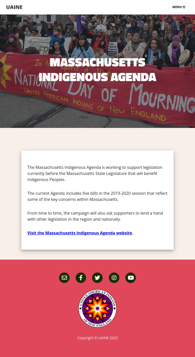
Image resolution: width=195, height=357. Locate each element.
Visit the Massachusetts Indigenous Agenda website (79, 233)
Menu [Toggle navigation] (178, 7)
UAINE (14, 7)
